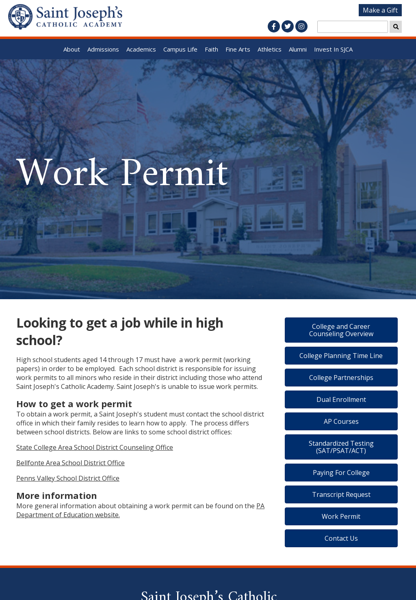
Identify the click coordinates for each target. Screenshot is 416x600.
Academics (141, 49)
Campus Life (180, 49)
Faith (211, 49)
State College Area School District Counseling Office (94, 447)
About (71, 49)
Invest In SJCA (333, 49)
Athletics (270, 49)
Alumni (298, 49)
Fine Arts (237, 49)
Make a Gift (380, 10)
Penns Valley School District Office (67, 478)
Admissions (103, 49)
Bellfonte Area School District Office (70, 462)
